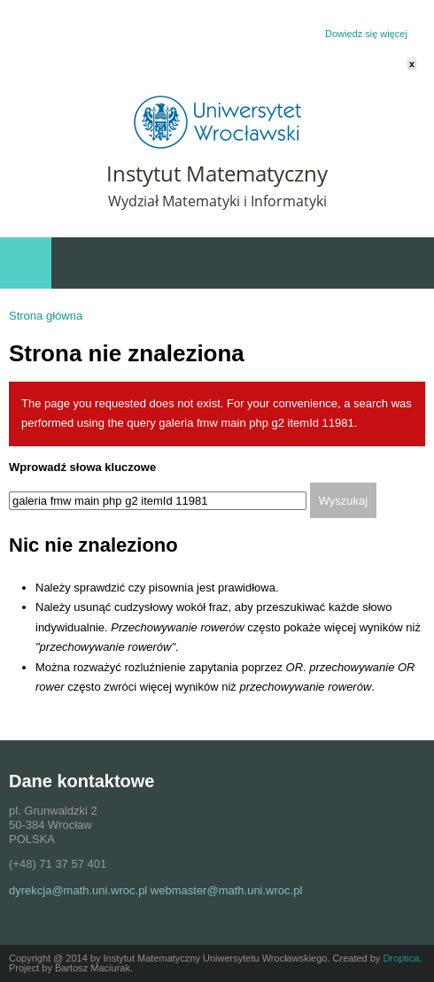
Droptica (401, 958)
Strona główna (45, 315)
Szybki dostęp (327, 263)
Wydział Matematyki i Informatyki (217, 201)
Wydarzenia (399, 263)
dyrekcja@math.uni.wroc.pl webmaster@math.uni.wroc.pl (155, 890)
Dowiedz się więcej (366, 33)
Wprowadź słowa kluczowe (82, 467)
